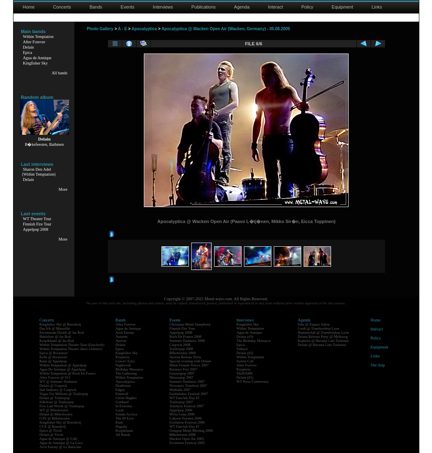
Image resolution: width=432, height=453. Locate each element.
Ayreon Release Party (185, 357)
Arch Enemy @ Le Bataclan (60, 447)
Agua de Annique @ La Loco (61, 443)
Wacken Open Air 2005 (187, 439)
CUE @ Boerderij (53, 426)
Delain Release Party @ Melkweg (323, 337)
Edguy (120, 390)
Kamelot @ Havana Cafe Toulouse (323, 341)
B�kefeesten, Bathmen (44, 144)
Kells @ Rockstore (53, 357)
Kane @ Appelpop (53, 361)
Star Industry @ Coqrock (58, 390)
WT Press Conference (253, 381)
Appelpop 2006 (181, 410)
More (62, 189)
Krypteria (123, 357)
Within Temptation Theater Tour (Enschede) (72, 345)
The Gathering (126, 373)
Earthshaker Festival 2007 (189, 394)
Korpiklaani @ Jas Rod (57, 341)
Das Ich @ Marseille (55, 328)
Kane (119, 422)
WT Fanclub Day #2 (185, 398)
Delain (28, 47)
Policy (307, 6)
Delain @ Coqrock (53, 386)
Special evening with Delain (190, 361)
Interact (275, 6)
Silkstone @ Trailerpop (57, 402)
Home (29, 6)
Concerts (62, 6)
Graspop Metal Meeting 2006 (191, 430)
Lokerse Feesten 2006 (186, 418)
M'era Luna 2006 (182, 414)
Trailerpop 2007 (181, 402)
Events (127, 6)
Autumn (122, 337)
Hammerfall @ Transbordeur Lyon (323, 332)
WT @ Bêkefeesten (54, 410)
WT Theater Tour (37, 218)
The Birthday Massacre (254, 341)
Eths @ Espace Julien (314, 324)
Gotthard (122, 402)
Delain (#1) (245, 377)
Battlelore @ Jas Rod (55, 337)
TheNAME (245, 373)
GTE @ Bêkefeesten (55, 418)
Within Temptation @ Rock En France (68, 373)
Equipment (343, 6)
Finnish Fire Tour (37, 224)
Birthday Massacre (129, 369)
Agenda (242, 6)
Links (377, 6)
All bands (59, 73)
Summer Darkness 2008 (187, 341)
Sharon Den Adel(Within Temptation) (39, 171)
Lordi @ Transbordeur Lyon (319, 328)
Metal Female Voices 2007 (189, 365)
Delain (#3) (245, 337)
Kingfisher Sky (35, 63)
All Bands (123, 435)
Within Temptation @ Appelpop (63, 365)
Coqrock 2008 (180, 345)
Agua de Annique (37, 58)
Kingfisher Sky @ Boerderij (60, 324)
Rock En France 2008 (185, 337)
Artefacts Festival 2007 (187, 406)
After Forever (34, 42)
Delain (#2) (245, 353)
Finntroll (122, 394)
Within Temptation (38, 36)
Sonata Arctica (126, 414)
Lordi (120, 410)
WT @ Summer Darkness (59, 381)
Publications (203, 6)
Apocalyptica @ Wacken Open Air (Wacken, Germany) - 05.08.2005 (225, 29)
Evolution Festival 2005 (187, 443)
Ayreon (121, 341)
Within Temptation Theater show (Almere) (71, 349)
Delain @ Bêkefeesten (56, 414)
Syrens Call (245, 361)
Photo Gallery (100, 29)
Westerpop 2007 (182, 377)
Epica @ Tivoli (51, 430)
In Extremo (124, 406)
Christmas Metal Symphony (190, 324)
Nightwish (123, 365)
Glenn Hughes (126, 398)
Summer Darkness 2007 (187, 381)
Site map (378, 365)
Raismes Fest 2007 (183, 369)
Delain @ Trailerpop (55, 398)
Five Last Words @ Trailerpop (62, 406)
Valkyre (242, 349)
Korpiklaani (124, 430)
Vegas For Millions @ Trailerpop (64, 394)
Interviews (163, 6)
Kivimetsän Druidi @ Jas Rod (62, 332)
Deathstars (123, 386)
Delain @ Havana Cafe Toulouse (322, 345)
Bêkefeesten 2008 (183, 353)
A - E (122, 29)
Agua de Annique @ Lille (59, 439)
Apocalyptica (144, 29)
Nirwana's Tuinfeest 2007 (188, 386)
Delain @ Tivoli (51, 435)
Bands (96, 6)
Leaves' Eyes (125, 361)
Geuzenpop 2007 (182, 373)
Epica (27, 52)
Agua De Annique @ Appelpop (63, 369)
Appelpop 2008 (35, 229)
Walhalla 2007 (180, 390)
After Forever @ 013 (55, 377)
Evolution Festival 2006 (187, 422)
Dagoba (121, 426)
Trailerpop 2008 (181, 349)
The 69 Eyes (125, 418)
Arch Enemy (125, 332)
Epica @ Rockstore (54, 353)
